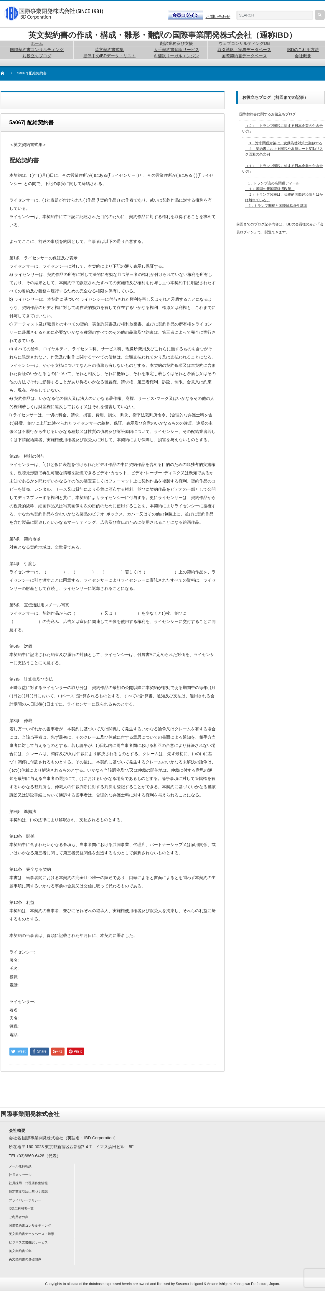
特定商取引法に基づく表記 (28, 1191)
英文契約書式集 (20, 1251)
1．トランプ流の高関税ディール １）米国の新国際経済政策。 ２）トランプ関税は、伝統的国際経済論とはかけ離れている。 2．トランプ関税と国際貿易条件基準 (284, 194)
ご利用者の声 (18, 1217)
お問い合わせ (218, 16)
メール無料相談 (20, 1166)
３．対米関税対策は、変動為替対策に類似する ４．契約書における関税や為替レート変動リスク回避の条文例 (284, 148)
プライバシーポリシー (25, 1200)
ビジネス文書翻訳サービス (28, 1242)
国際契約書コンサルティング (30, 1225)
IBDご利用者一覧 (21, 1208)
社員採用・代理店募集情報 (28, 1183)
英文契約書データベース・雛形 (31, 1234)
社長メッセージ (20, 1175)
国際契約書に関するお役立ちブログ (267, 114)
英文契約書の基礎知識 (25, 1259)
